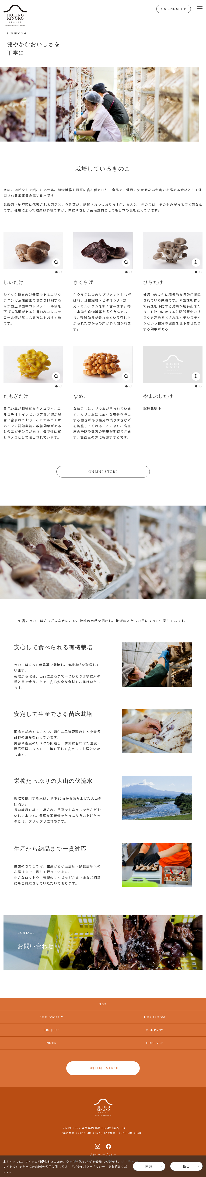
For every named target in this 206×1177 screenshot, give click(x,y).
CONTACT (154, 1043)
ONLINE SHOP (173, 9)
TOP (103, 1004)
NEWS (51, 1043)
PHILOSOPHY (51, 1017)
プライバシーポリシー (89, 1166)
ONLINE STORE (103, 472)
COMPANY (154, 1030)
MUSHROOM (154, 1017)
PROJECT (51, 1030)
